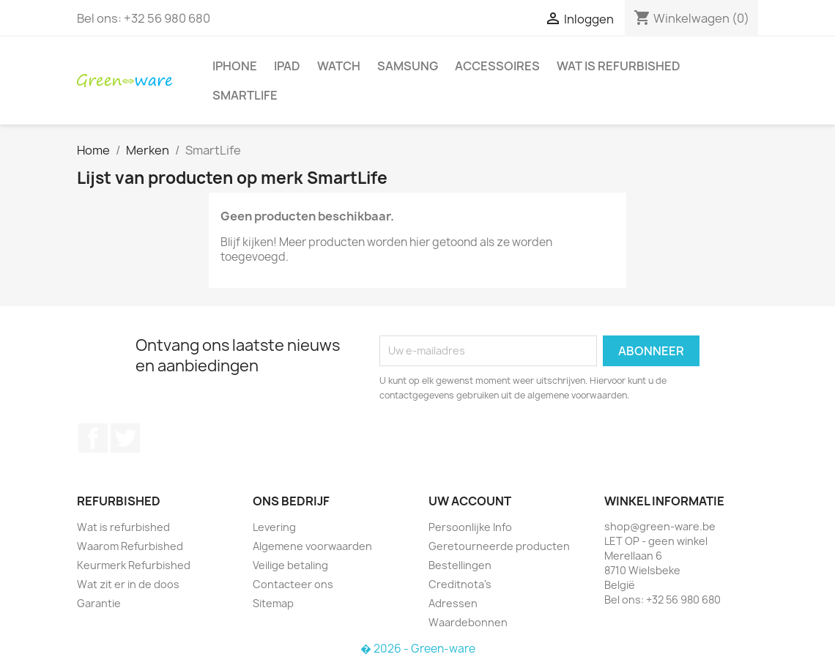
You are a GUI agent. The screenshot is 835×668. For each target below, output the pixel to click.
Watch (338, 66)
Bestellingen (459, 565)
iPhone (234, 66)
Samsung (407, 66)
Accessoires (497, 66)
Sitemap (273, 603)
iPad (287, 66)
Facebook (93, 438)
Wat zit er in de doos (128, 584)
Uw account (469, 501)
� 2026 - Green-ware (417, 648)
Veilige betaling (290, 565)
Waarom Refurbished (130, 546)
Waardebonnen (468, 622)
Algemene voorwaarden (312, 546)
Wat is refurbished (618, 66)
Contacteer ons (293, 584)
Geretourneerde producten (499, 546)
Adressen (453, 603)
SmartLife (245, 95)
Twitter (125, 438)
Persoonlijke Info (470, 527)
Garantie (99, 603)
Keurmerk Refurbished (133, 565)
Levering (274, 527)
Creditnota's (459, 584)
